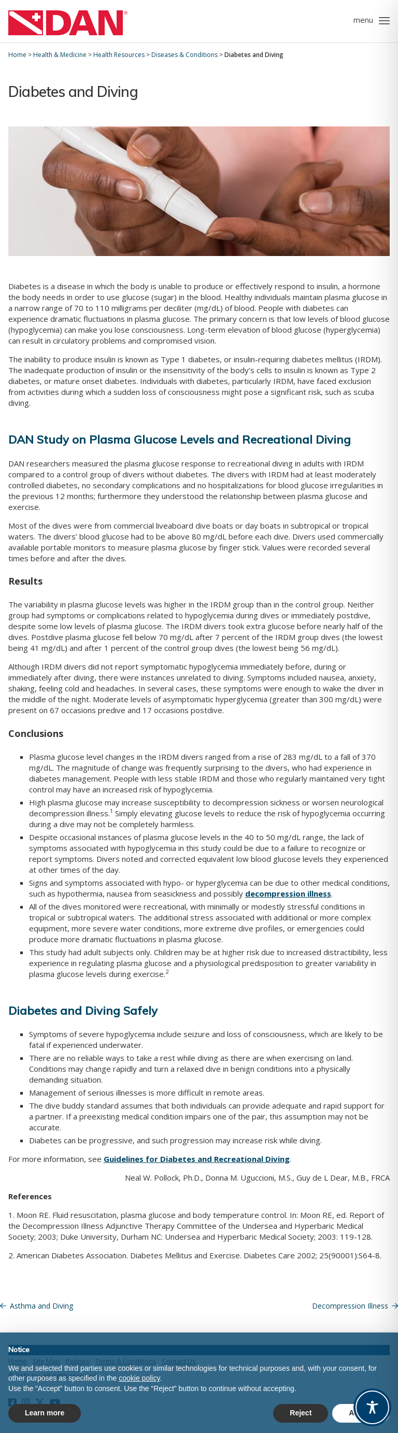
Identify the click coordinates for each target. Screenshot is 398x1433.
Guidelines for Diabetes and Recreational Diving (197, 1159)
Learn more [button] (44, 1413)
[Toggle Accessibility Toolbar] (372, 1407)
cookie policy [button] (139, 1378)
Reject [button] (300, 1413)
